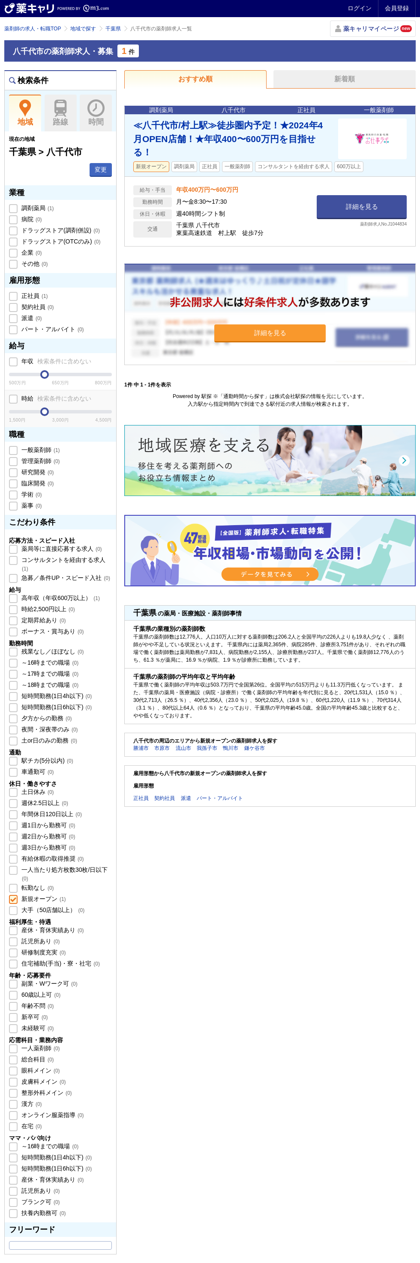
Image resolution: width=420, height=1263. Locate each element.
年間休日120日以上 (51, 814)
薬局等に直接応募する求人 (61, 548)
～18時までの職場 (49, 684)
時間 (96, 113)
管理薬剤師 (40, 461)
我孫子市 (207, 748)
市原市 (162, 748)
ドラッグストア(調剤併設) (60, 230)
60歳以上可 (40, 994)
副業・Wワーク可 (49, 983)
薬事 (31, 505)
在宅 (31, 1126)
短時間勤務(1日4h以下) (56, 695)
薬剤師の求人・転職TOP (32, 29)
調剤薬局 (37, 208)
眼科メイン (40, 1070)
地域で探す (83, 29)
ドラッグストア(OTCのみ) (60, 241)
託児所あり (40, 941)
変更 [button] (101, 169)
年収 (55, 361)
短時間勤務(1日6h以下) (56, 707)
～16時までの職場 (49, 662)
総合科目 (37, 1059)
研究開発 (37, 472)
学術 (31, 494)
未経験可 (37, 1028)
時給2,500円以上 (47, 609)
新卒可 (34, 1016)
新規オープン (43, 898)
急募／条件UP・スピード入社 (65, 577)
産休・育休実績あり (52, 930)
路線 (60, 113)
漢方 (31, 1103)
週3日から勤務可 (47, 847)
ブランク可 (40, 1201)
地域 (25, 113)
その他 (34, 263)
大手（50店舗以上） (52, 909)
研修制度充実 (43, 952)
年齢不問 (37, 1005)
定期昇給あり (43, 620)
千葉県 (113, 29)
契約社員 (37, 306)
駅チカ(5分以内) (46, 760)
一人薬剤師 (40, 1048)
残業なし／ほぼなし (52, 651)
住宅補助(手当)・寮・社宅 (60, 963)
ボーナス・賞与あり (52, 631)
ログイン (360, 8)
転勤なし (37, 887)
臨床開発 (37, 483)
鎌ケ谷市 (254, 748)
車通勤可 (37, 771)
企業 (31, 252)
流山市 (183, 748)
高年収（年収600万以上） (60, 597)
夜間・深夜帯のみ (49, 729)
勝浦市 (141, 748)
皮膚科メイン (43, 1081)
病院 (31, 219)
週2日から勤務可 (47, 836)
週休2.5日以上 (44, 802)
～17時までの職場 (49, 673)
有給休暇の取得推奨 (52, 858)
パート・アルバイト (52, 329)
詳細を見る (362, 206)
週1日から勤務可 (47, 825)
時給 (55, 398)
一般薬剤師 (40, 449)
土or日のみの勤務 (48, 740)
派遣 (31, 318)
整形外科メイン (46, 1092)
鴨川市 (230, 748)
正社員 (34, 295)
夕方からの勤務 (46, 718)
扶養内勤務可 (43, 1213)
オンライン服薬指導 (52, 1114)
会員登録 (397, 8)
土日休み (37, 791)
